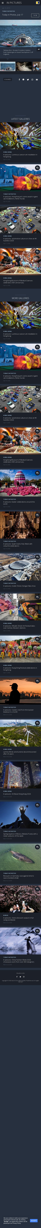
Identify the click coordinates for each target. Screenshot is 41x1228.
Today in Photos (8, 11)
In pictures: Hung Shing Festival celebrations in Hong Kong (20, 669)
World (5, 915)
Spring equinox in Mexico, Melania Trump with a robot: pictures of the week (20, 835)
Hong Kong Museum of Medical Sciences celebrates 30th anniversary (18, 282)
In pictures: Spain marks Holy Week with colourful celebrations (17, 545)
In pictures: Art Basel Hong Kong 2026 (17, 794)
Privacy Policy (16, 1223)
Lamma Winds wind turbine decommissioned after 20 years (19, 753)
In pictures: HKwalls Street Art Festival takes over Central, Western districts (19, 627)
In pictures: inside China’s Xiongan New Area (19, 586)
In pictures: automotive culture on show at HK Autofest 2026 (20, 240)
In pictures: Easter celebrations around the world (19, 503)
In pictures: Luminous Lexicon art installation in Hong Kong (20, 156)
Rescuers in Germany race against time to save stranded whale (18, 877)
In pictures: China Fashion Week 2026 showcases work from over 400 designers (18, 961)
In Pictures (14, 2)
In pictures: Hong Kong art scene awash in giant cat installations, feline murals (20, 198)
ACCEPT (34, 1221)
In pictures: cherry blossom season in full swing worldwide (18, 919)
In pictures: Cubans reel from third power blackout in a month (18, 711)
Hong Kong (7, 152)
